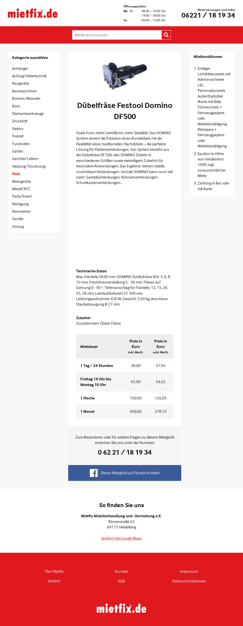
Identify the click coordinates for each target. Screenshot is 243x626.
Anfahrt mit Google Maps (121, 538)
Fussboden (21, 143)
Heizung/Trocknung (28, 166)
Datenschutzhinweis (189, 580)
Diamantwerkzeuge (28, 113)
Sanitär (18, 218)
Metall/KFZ (21, 188)
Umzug (18, 226)
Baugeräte (20, 83)
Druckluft (20, 120)
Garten (17, 151)
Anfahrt (54, 580)
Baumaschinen (24, 90)
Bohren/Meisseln (26, 98)
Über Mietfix (54, 571)
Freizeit (18, 135)
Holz (16, 173)
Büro (16, 106)
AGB (121, 580)
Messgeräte (21, 181)
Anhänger (20, 68)
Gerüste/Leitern (25, 158)
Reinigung (20, 203)
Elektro (18, 128)
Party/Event (22, 196)
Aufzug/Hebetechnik (29, 75)
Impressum (189, 571)
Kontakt (121, 571)
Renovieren (21, 211)
